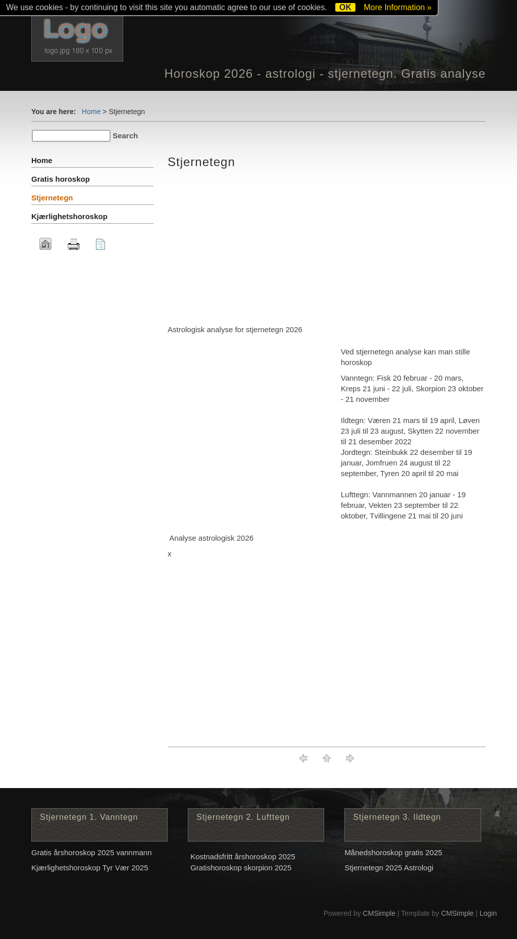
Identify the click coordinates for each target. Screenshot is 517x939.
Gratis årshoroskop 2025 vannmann (91, 852)
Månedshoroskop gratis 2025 (393, 852)
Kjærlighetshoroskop (69, 216)
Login (488, 913)
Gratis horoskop (60, 179)
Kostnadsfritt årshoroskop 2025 (242, 856)
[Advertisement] (327, 248)
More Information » (397, 7)
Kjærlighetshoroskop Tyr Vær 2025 (89, 867)
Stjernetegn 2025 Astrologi (388, 867)
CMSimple (379, 913)
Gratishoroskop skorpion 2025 (240, 867)
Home (91, 112)
